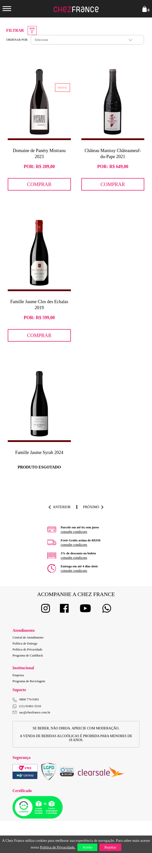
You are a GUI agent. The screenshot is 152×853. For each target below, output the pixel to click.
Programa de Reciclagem (28, 681)
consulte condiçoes (74, 532)
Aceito (87, 847)
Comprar (39, 184)
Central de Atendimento (27, 637)
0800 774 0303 (29, 699)
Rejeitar (110, 847)
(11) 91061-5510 (26, 706)
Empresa (18, 675)
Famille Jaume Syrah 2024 (39, 452)
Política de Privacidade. (57, 847)
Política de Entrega (24, 643)
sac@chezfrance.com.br (31, 712)
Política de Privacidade (27, 649)
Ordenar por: (17, 39)
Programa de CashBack (27, 655)
